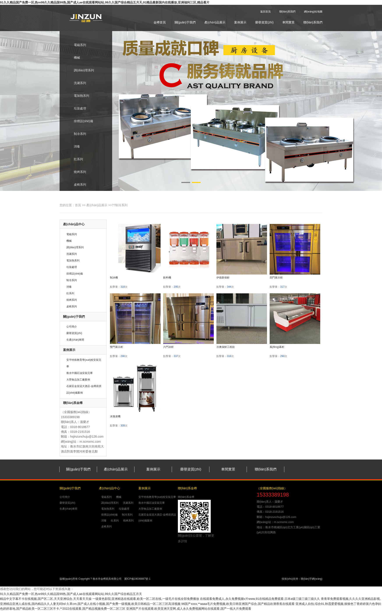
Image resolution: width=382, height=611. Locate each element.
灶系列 (74, 159)
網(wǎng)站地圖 (313, 11)
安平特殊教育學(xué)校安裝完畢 (157, 496)
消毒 (73, 147)
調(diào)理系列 (80, 70)
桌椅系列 (76, 185)
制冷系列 (76, 134)
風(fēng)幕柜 (277, 347)
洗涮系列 (76, 83)
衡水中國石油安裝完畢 (79, 373)
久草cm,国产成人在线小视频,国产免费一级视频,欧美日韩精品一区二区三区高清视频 (123, 604)
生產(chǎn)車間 (75, 339)
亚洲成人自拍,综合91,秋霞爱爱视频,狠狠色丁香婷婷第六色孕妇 (338, 604)
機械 (73, 58)
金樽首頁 (160, 22)
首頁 (78, 205)
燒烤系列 (76, 172)
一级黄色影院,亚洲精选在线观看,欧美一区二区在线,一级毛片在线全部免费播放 (145, 598)
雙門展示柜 (116, 347)
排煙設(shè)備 (79, 121)
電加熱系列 (77, 96)
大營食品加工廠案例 (78, 379)
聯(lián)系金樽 (186, 496)
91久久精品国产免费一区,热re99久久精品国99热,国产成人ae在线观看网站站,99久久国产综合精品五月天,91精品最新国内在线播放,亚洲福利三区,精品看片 (104, 2)
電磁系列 (76, 45)
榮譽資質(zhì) (264, 22)
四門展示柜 (276, 277)
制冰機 (114, 277)
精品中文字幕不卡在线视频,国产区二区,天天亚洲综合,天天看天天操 (46, 598)
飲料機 (167, 277)
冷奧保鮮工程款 (225, 347)
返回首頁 (265, 11)
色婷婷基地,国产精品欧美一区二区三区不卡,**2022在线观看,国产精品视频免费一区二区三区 (62, 608)
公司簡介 (71, 326)
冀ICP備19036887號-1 (137, 578)
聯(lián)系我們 (287, 11)
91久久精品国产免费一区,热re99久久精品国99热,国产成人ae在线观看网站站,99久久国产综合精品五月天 (71, 594)
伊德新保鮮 (223, 277)
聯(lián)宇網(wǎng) (311, 578)
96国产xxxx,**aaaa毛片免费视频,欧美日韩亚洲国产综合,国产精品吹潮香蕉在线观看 (238, 604)
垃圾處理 (76, 109)
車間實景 (288, 22)
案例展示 (240, 22)
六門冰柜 (168, 347)
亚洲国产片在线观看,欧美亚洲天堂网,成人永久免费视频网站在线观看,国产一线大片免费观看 (188, 608)
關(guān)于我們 (185, 22)
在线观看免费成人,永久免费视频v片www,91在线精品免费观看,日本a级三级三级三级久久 (260, 598)
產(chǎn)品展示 (214, 22)
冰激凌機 (115, 416)
